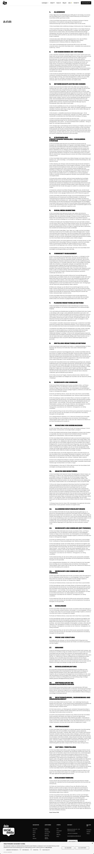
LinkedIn (88, 831)
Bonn (58, 836)
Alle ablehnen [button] (68, 847)
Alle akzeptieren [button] (82, 847)
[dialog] (47, 848)
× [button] (92, 843)
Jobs (34, 836)
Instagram (89, 829)
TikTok (88, 833)
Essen (58, 832)
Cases (34, 832)
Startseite (35, 828)
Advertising (47, 831)
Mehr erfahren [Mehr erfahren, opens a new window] (48, 847)
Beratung (47, 835)
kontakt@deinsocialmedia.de (74, 836)
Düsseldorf (59, 830)
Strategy (47, 833)
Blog (34, 834)
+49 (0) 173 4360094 (72, 833)
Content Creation (47, 829)
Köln (58, 828)
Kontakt (34, 838)
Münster (58, 834)
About (34, 830)
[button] (45, 2)
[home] (5, 3)
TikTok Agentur (46, 838)
